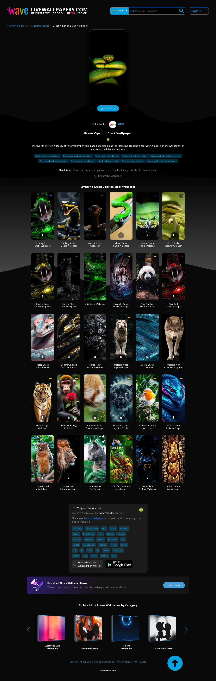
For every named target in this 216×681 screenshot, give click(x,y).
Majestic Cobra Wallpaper (95, 244)
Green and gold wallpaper (107, 156)
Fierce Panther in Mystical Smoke (121, 427)
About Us (84, 661)
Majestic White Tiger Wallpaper (121, 366)
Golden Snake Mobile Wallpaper (42, 305)
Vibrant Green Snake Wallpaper (121, 244)
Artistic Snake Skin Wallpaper (173, 487)
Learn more (174, 585)
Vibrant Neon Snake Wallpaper (173, 427)
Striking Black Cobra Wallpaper (69, 305)
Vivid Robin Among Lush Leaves (147, 427)
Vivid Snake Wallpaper (95, 304)
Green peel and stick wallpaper (54, 161)
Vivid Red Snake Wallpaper (173, 305)
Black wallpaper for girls (132, 161)
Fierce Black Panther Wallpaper (147, 487)
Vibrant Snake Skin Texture (147, 366)
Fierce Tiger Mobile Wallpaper (95, 366)
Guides (142, 661)
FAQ (135, 661)
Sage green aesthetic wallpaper (77, 156)
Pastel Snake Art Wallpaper (42, 366)
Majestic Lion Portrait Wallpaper (68, 487)
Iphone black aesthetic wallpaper (161, 161)
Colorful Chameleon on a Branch (121, 487)
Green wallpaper (40, 25)
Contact (74, 661)
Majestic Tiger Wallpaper (42, 427)
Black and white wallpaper (83, 161)
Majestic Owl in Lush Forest (42, 487)
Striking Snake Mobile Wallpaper (69, 244)
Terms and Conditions (103, 661)
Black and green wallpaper (48, 156)
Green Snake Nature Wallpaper (173, 244)
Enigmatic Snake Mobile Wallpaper (121, 305)
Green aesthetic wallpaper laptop (166, 156)
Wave (116, 124)
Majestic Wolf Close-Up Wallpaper (173, 366)
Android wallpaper (94, 518)
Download (108, 109)
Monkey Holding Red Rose (68, 427)
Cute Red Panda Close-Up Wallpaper (95, 427)
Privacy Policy (123, 661)
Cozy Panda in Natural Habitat (147, 305)
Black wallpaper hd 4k (108, 161)
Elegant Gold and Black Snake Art (69, 366)
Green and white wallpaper (135, 156)
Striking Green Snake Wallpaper (42, 244)
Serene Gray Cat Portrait (95, 487)
